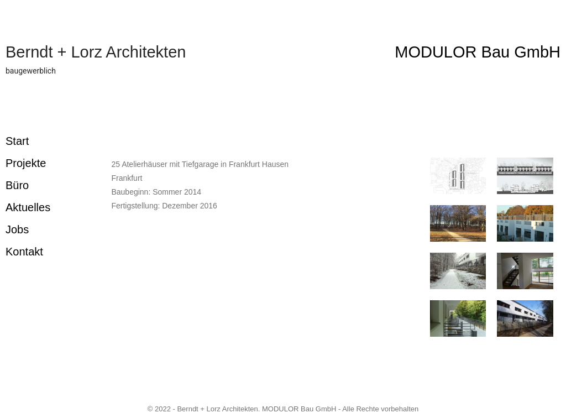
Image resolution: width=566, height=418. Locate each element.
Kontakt (24, 251)
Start (17, 141)
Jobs (17, 229)
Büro (17, 185)
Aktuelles (28, 207)
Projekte (26, 163)
